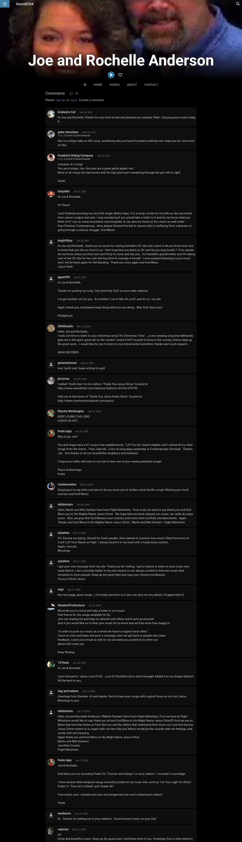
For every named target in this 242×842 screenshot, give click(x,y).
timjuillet (64, 191)
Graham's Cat (66, 112)
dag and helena (68, 691)
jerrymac (64, 378)
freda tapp (64, 431)
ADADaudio (65, 326)
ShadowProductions (71, 605)
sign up (60, 100)
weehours (64, 813)
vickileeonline (67, 484)
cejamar (63, 829)
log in (74, 100)
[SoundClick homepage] (25, 3)
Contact (151, 84)
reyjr (61, 589)
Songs (115, 84)
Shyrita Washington (71, 411)
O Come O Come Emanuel (77, 135)
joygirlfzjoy (65, 240)
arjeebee (63, 533)
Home (98, 84)
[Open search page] (238, 4)
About (132, 84)
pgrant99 (64, 277)
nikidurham (65, 504)
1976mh (63, 662)
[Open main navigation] (4, 4)
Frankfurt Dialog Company (75, 155)
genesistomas (67, 363)
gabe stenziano (68, 132)
